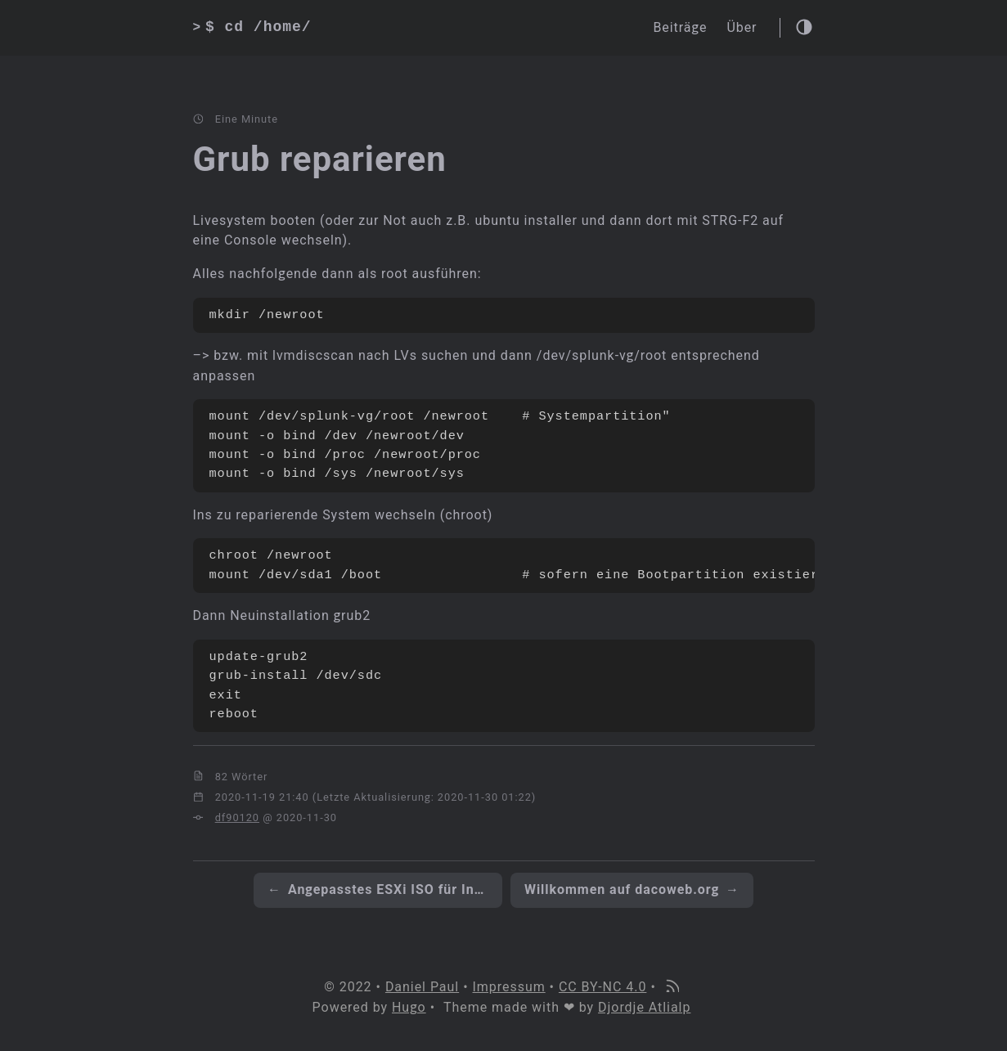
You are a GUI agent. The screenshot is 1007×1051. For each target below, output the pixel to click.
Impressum (509, 987)
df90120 (237, 817)
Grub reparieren (320, 159)
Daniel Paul (422, 987)
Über (741, 27)
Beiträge (680, 27)
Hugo (409, 1007)
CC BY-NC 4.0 (602, 987)
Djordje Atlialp (644, 1007)
